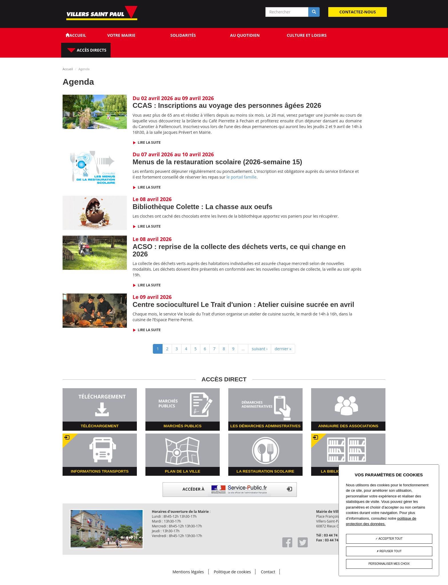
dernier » (283, 348)
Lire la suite (149, 142)
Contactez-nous (357, 12)
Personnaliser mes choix (389, 563)
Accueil (68, 69)
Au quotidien (245, 35)
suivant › (259, 348)
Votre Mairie (121, 35)
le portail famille (242, 177)
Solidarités (183, 35)
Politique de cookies (232, 571)
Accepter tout (388, 538)
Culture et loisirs (307, 35)
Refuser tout (389, 551)
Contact (268, 571)
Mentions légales (188, 571)
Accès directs (91, 50)
